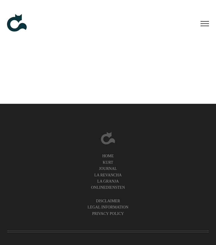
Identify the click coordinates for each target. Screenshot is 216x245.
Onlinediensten (108, 187)
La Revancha (108, 175)
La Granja (108, 181)
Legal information (107, 207)
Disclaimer (108, 201)
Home (108, 156)
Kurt (108, 162)
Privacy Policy (108, 214)
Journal (108, 169)
